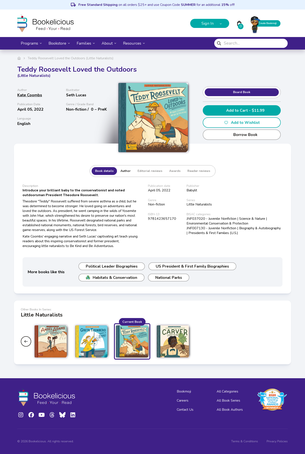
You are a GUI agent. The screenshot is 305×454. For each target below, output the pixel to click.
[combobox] (251, 43)
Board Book (241, 92)
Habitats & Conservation (111, 277)
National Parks (168, 277)
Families (86, 43)
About (109, 43)
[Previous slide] (26, 341)
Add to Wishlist (242, 122)
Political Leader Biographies (112, 266)
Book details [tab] (104, 171)
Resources (134, 43)
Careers (182, 400)
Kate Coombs (29, 95)
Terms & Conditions (244, 441)
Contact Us (185, 409)
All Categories (227, 391)
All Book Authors (230, 409)
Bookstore (59, 43)
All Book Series (228, 400)
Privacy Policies (277, 441)
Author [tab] (125, 171)
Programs (31, 43)
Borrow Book (241, 134)
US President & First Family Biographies (192, 266)
